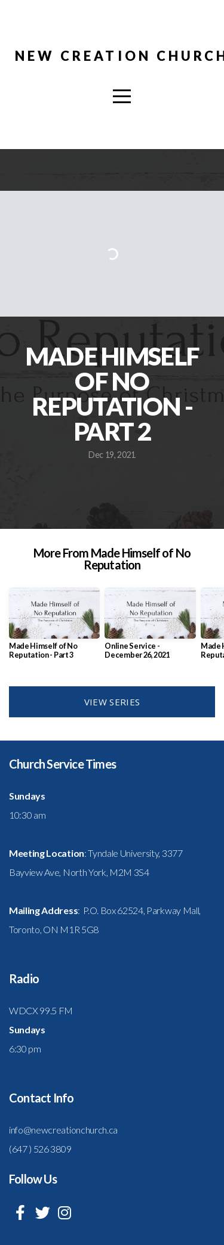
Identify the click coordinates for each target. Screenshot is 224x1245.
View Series (112, 702)
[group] (54, 627)
